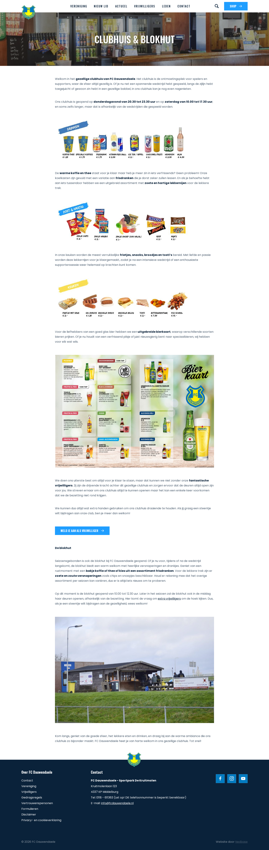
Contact (183, 6)
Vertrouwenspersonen (37, 803)
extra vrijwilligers (169, 599)
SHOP (233, 6)
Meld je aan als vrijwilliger (79, 531)
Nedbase (241, 842)
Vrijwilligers (144, 6)
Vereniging (78, 6)
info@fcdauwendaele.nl (117, 803)
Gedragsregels (31, 797)
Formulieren (29, 809)
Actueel (121, 6)
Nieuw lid (101, 6)
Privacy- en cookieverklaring (41, 820)
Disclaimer (28, 814)
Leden (166, 6)
